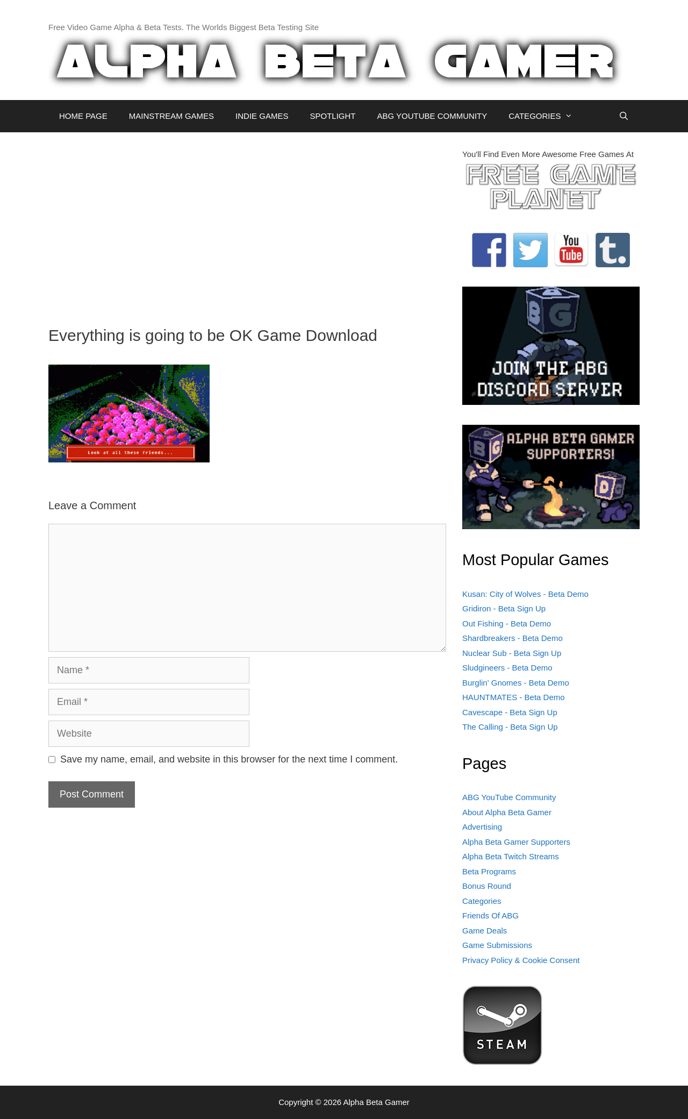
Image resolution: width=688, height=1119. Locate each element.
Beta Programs (489, 871)
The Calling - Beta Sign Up (510, 726)
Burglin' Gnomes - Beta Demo (515, 682)
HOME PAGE (83, 115)
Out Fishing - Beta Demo (506, 623)
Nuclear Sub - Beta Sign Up (511, 653)
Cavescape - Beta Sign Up (509, 712)
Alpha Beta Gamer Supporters (516, 841)
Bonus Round (486, 885)
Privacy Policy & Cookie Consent (520, 960)
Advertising (482, 826)
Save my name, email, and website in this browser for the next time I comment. (229, 759)
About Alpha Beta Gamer (506, 812)
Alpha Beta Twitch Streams (510, 856)
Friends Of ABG (490, 915)
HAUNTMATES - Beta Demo (513, 697)
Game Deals (484, 930)
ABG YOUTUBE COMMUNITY (432, 115)
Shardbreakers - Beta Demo (512, 638)
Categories (481, 901)
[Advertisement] (247, 223)
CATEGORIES (545, 116)
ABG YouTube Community (509, 797)
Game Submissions (497, 945)
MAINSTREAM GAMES (171, 115)
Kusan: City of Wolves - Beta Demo (525, 593)
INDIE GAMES (261, 115)
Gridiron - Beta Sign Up (504, 608)
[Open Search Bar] (624, 116)
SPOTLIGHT (332, 115)
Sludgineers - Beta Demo (507, 667)
